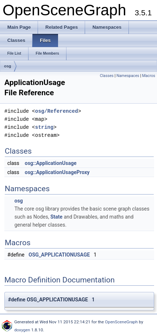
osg (7, 66)
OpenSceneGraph (121, 321)
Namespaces (127, 75)
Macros (148, 75)
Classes (107, 75)
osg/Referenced (56, 111)
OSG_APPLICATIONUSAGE (59, 255)
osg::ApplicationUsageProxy (57, 172)
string (44, 127)
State (56, 217)
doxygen (22, 329)
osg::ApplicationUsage (51, 163)
